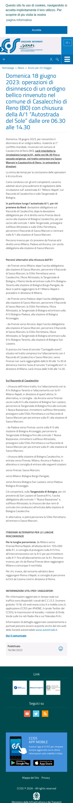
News (21, 68)
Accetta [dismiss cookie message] (36, 30)
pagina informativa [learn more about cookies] (19, 20)
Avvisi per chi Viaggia (40, 68)
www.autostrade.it (46, 630)
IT (67, 43)
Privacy (45, 778)
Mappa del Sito (30, 778)
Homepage (8, 68)
